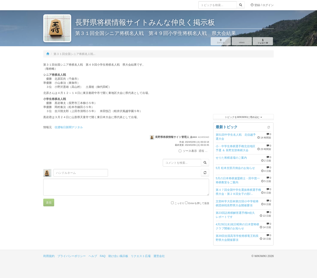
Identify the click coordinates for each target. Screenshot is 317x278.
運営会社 (159, 256)
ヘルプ (93, 256)
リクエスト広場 (141, 256)
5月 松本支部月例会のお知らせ (235, 168)
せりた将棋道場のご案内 (231, 157)
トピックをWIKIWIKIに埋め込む (243, 117)
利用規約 (49, 256)
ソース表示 (188, 150)
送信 (49, 202)
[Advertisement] (243, 87)
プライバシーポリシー (71, 256)
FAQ (103, 256)
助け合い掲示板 (118, 256)
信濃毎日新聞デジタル (69, 127)
